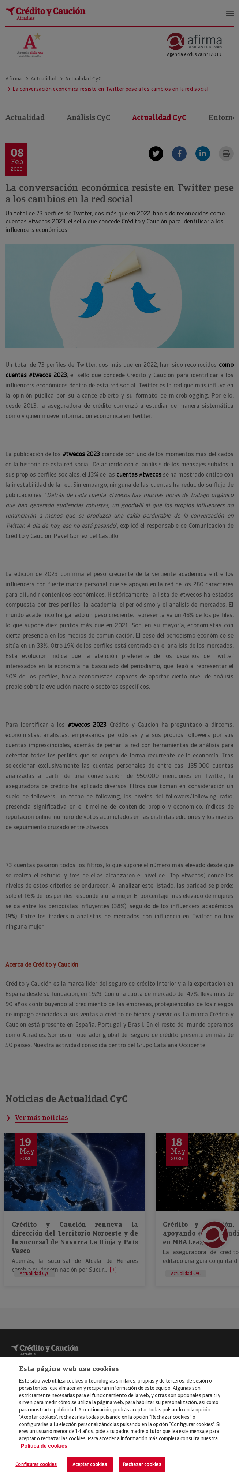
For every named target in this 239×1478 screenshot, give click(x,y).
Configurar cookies (36, 1464)
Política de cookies (44, 1446)
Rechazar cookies (142, 1464)
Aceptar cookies (89, 1464)
